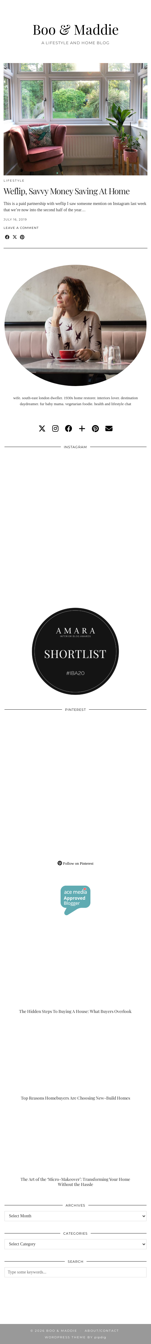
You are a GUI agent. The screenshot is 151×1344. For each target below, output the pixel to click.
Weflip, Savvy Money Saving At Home (67, 190)
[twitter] (42, 429)
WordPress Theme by (75, 1337)
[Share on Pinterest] (22, 237)
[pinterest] (95, 429)
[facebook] (68, 429)
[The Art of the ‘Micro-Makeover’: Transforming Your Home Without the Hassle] (75, 1147)
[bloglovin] (82, 429)
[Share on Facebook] (7, 237)
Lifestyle (14, 181)
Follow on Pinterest (75, 863)
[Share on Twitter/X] (15, 237)
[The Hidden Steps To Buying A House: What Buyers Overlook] (75, 974)
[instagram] (55, 429)
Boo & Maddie (76, 29)
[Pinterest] (40, 750)
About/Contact (102, 1331)
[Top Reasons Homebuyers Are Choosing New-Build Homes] (75, 1061)
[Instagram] (40, 488)
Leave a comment (21, 228)
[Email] (109, 429)
